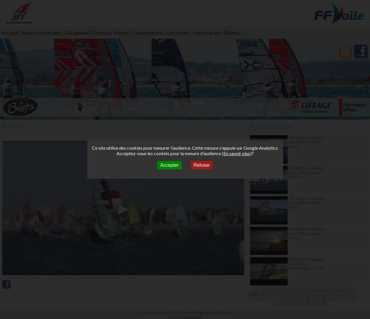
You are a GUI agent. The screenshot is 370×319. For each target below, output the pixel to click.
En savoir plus (236, 153)
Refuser (202, 165)
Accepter (169, 165)
